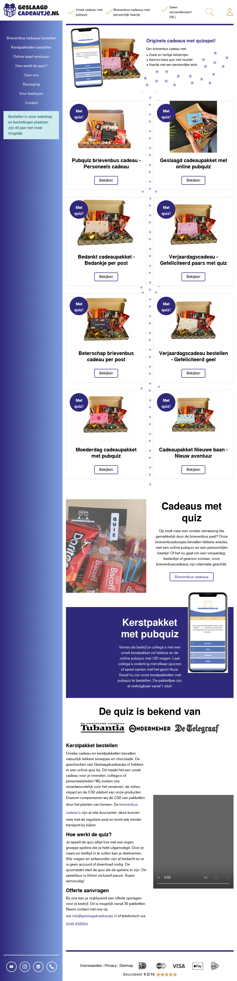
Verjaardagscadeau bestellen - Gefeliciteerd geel (193, 356)
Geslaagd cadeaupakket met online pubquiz (193, 163)
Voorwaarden (91, 965)
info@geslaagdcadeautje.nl (94, 915)
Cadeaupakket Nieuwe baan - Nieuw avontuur (193, 452)
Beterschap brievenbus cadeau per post (106, 356)
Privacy (111, 965)
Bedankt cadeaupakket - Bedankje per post (106, 259)
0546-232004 (77, 924)
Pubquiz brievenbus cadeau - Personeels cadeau (106, 163)
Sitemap (126, 965)
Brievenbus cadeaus (192, 576)
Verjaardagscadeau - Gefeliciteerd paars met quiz (193, 259)
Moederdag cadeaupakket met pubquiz (106, 452)
